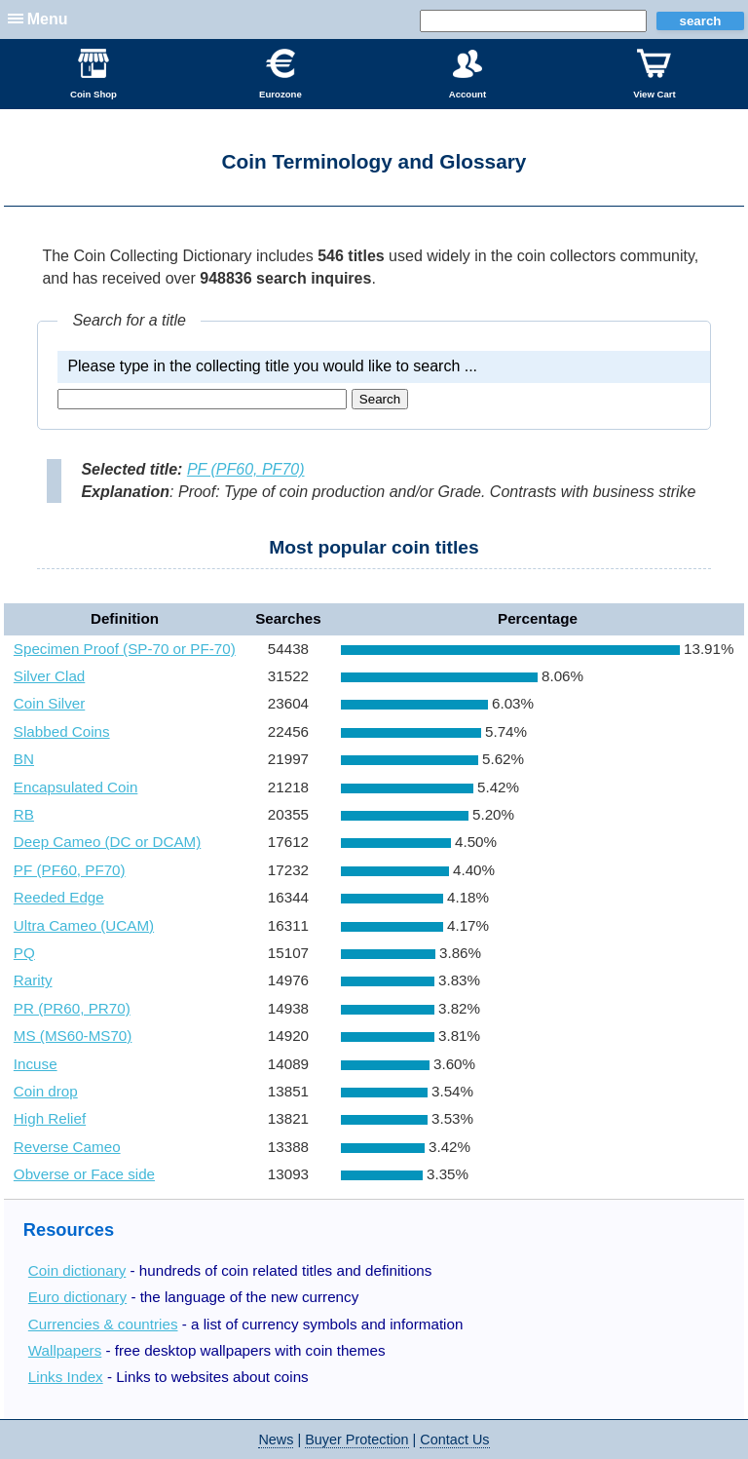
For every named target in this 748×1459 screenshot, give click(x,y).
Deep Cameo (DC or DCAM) (107, 841)
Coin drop (46, 1091)
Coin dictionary (77, 1270)
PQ (24, 952)
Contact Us (454, 1439)
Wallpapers (64, 1350)
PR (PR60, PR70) (72, 1008)
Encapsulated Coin (76, 787)
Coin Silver (49, 703)
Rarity (33, 980)
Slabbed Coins (62, 731)
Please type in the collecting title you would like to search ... (272, 366)
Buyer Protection (356, 1439)
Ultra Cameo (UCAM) (84, 925)
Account (467, 74)
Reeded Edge (59, 897)
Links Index (65, 1376)
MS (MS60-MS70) (73, 1035)
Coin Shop (93, 74)
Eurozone (280, 74)
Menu (47, 19)
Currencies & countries (103, 1324)
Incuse (35, 1064)
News (275, 1439)
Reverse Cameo (67, 1146)
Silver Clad (49, 676)
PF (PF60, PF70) (246, 469)
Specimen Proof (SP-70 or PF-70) (125, 648)
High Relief (50, 1118)
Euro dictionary (77, 1296)
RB (24, 814)
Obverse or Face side (84, 1174)
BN (24, 758)
